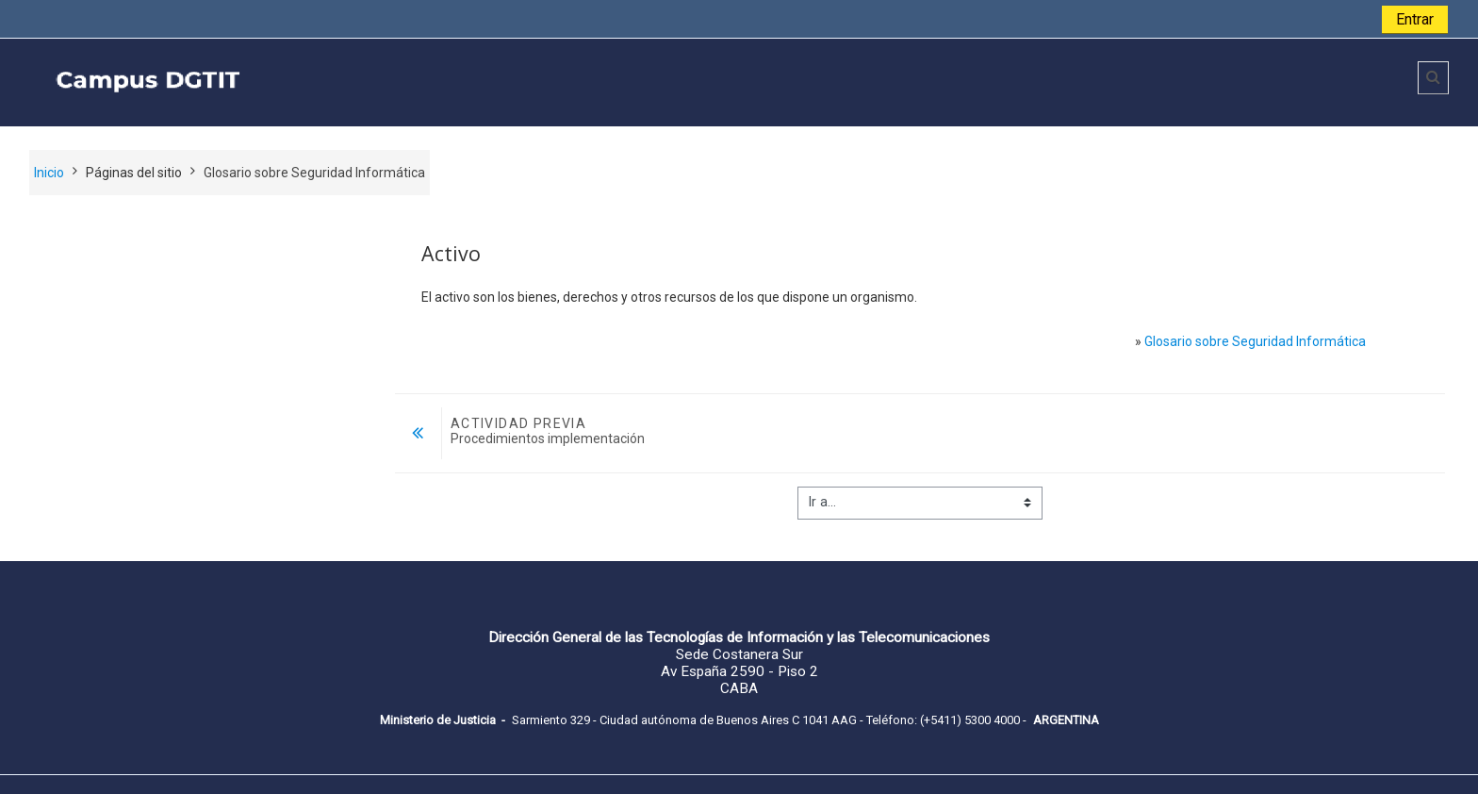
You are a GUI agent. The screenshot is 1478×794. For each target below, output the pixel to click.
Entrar (1415, 19)
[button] (1433, 77)
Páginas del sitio (134, 172)
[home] (304, 81)
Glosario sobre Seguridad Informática (1255, 341)
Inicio (49, 172)
